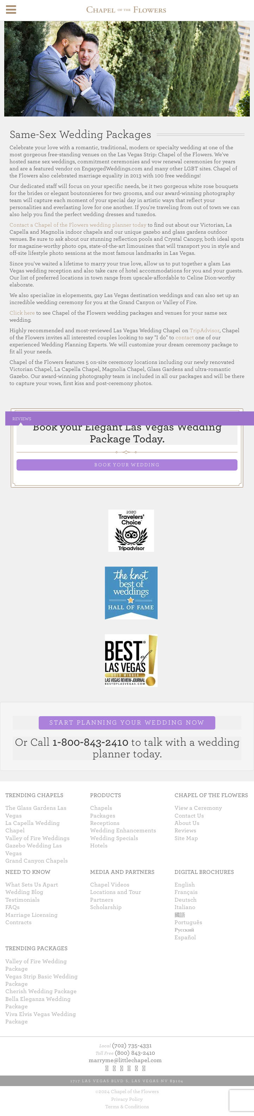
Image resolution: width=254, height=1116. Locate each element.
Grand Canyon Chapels (36, 861)
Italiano (184, 907)
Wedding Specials (114, 838)
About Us (186, 823)
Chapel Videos (109, 885)
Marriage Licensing (31, 915)
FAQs (12, 907)
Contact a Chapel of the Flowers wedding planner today (77, 225)
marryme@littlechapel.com (125, 1060)
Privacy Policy (127, 1099)
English (184, 885)
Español (185, 937)
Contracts (18, 922)
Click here (22, 313)
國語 (179, 915)
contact (185, 337)
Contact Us (189, 816)
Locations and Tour (115, 892)
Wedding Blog (24, 892)
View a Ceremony (198, 808)
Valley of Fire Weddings (37, 838)
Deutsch (185, 900)
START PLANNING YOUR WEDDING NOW (126, 722)
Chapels (101, 808)
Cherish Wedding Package (41, 991)
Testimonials (22, 900)
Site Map (186, 838)
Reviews (21, 418)
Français (186, 892)
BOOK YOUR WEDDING (126, 464)
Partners (101, 900)
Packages (102, 816)
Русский (184, 930)
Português (188, 922)
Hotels (99, 846)
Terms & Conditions (127, 1106)
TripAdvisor (205, 330)
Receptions (105, 823)
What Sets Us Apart (31, 885)
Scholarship (106, 907)
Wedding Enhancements (123, 830)
